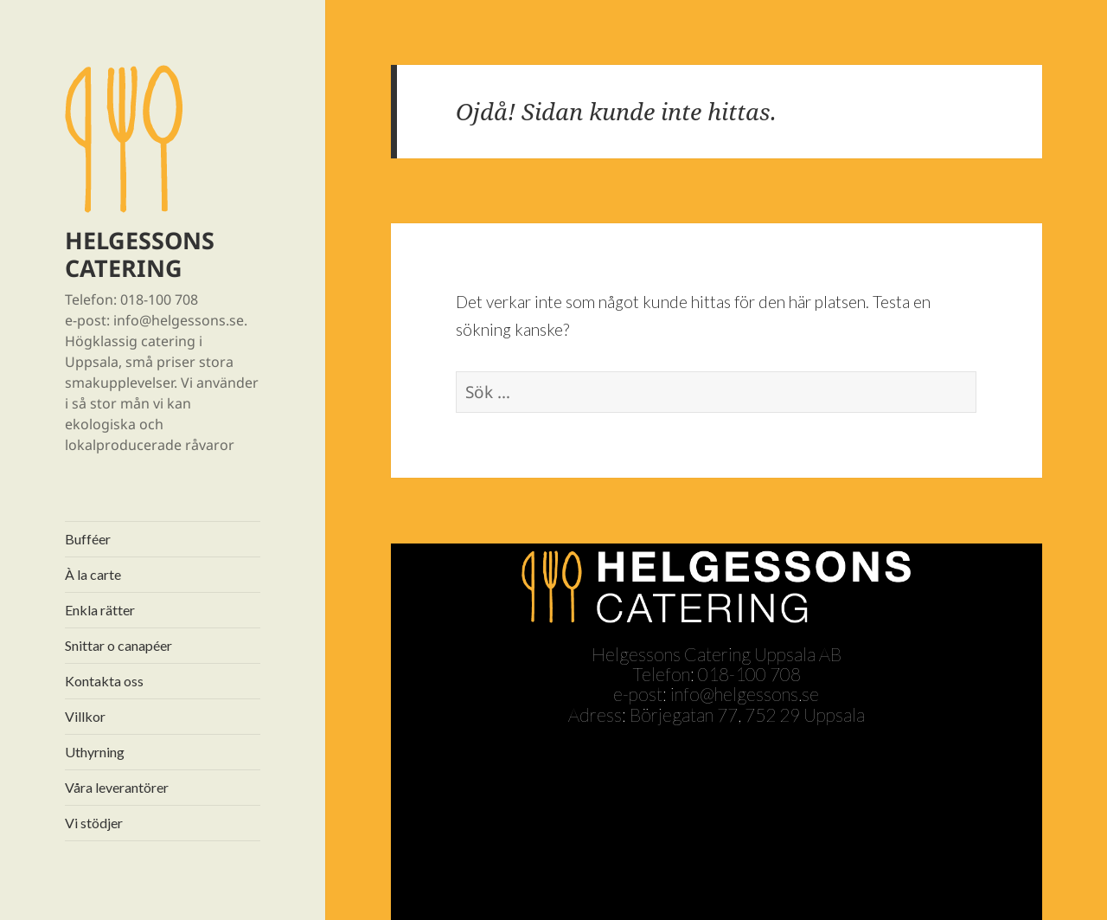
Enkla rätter (100, 610)
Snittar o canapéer (118, 645)
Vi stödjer (94, 822)
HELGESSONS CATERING (139, 254)
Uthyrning (95, 751)
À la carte (93, 574)
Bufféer (88, 539)
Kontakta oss (104, 680)
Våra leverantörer (117, 787)
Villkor (85, 716)
